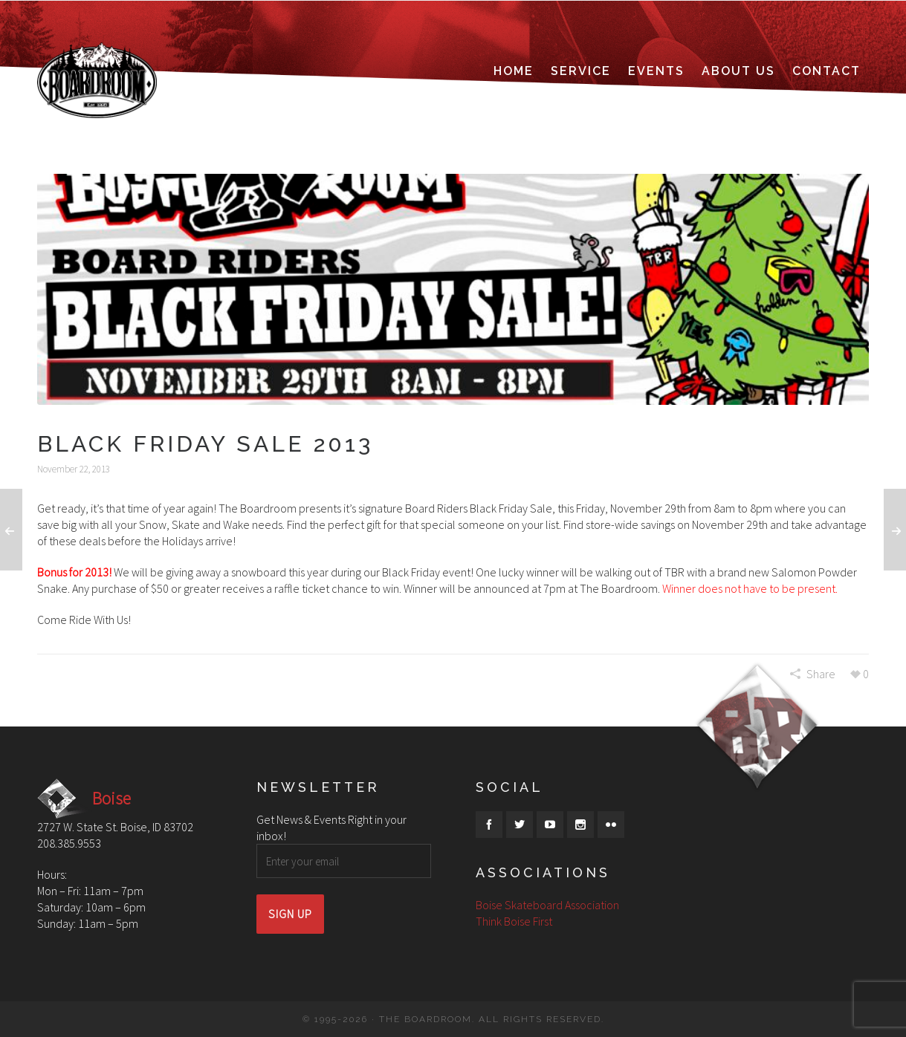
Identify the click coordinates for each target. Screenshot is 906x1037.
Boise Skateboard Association (547, 904)
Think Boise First (514, 921)
